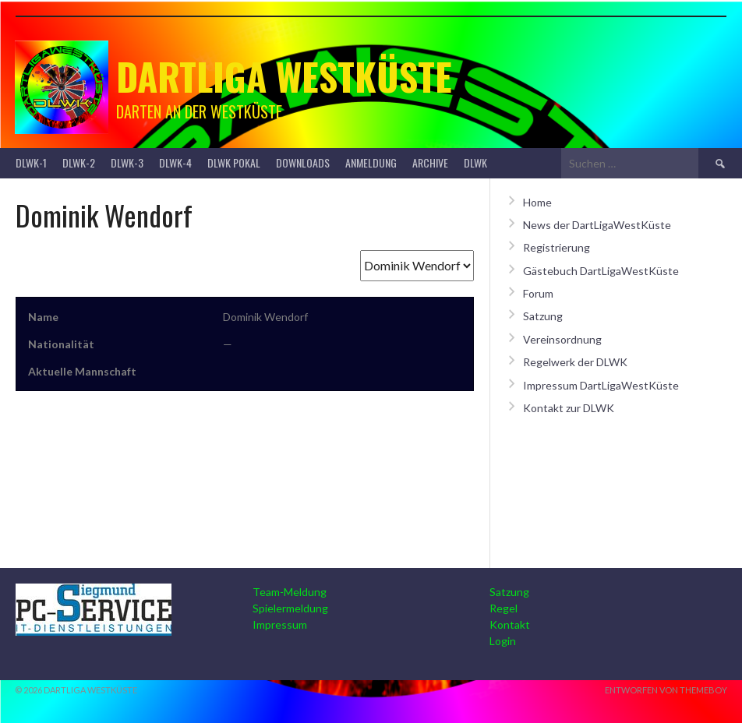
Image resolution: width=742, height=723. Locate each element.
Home (537, 202)
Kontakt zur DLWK (568, 407)
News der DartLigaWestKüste (597, 224)
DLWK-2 (78, 162)
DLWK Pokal (233, 162)
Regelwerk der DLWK (575, 362)
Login (502, 640)
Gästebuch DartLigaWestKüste (601, 270)
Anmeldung (371, 162)
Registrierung (556, 247)
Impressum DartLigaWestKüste (601, 385)
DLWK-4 (175, 162)
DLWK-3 (127, 162)
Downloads (303, 162)
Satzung (543, 316)
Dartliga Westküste (284, 76)
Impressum (280, 624)
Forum (538, 293)
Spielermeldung (290, 608)
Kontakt (509, 624)
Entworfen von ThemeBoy (666, 690)
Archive (430, 162)
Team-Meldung (290, 591)
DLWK (475, 162)
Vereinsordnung (562, 339)
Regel (503, 608)
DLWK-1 (31, 162)
